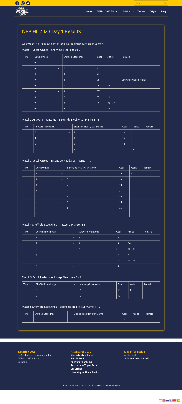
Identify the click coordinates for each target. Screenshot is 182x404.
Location (22, 361)
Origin (153, 11)
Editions (127, 11)
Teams (141, 11)
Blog (163, 11)
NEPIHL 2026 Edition (107, 11)
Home (89, 11)
